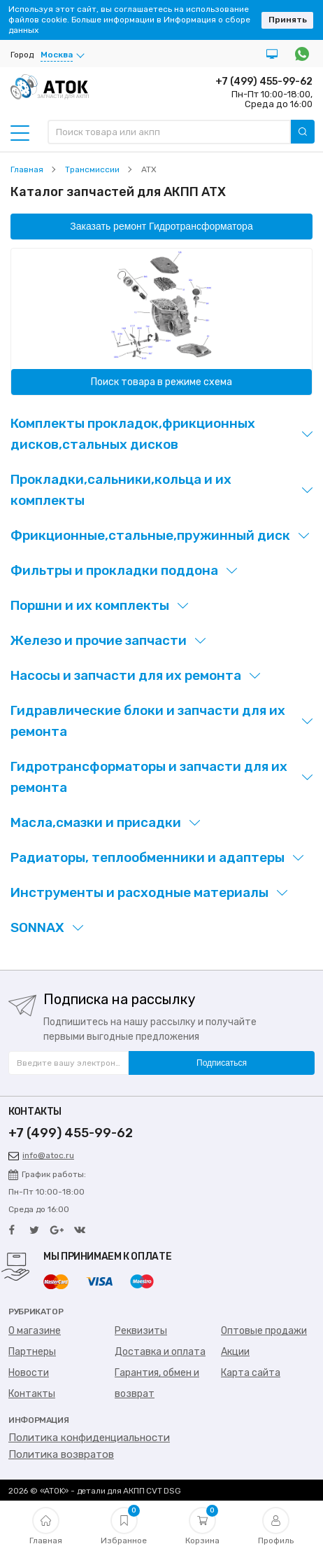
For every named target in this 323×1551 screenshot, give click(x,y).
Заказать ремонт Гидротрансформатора (161, 226)
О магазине (34, 1331)
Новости (28, 1373)
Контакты (31, 1394)
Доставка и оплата (160, 1352)
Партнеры (32, 1352)
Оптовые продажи (264, 1331)
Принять (287, 20)
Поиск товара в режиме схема (161, 382)
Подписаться (221, 1063)
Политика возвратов (61, 1454)
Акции (235, 1352)
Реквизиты (141, 1331)
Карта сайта (250, 1373)
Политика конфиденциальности (89, 1437)
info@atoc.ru (41, 1155)
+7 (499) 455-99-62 (264, 82)
